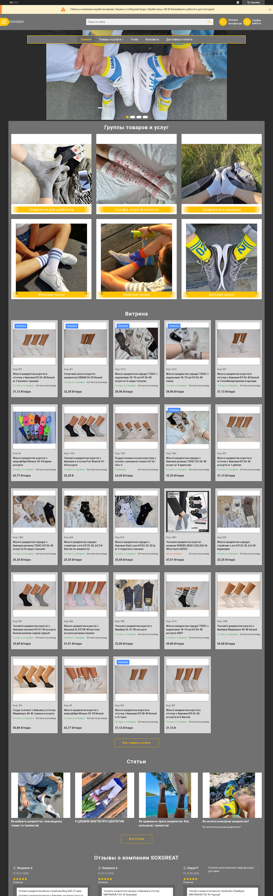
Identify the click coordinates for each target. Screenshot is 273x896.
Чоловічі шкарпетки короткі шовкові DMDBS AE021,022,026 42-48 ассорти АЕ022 (187, 545)
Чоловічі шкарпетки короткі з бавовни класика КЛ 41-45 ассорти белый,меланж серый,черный (34, 629)
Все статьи (136, 839)
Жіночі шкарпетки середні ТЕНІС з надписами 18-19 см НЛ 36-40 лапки (187, 377)
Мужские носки (136, 294)
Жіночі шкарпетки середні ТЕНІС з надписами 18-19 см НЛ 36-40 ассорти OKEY (187, 629)
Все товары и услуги (137, 742)
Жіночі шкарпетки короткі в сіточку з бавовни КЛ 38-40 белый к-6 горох (136, 713)
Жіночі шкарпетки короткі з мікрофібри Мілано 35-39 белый (83, 712)
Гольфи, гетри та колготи (136, 209)
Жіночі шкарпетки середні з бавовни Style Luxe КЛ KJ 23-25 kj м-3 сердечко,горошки (135, 545)
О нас (134, 39)
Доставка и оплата (179, 39)
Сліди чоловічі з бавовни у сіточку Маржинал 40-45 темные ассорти (34, 712)
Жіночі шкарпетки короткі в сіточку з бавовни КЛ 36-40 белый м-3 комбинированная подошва (238, 377)
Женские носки (51, 294)
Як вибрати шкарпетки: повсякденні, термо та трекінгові (36, 823)
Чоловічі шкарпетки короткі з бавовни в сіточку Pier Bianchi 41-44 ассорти (84, 461)
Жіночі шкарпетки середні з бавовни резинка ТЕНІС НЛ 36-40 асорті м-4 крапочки (186, 461)
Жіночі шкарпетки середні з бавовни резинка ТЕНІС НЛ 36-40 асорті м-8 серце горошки (33, 545)
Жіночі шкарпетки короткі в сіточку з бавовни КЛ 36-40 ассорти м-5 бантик (183, 713)
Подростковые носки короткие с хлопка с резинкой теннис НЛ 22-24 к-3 (135, 461)
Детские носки (221, 294)
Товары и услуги (110, 39)
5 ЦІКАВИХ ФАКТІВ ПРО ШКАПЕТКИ (99, 821)
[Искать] (209, 22)
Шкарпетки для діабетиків (51, 209)
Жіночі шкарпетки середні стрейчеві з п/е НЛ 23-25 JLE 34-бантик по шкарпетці (83, 545)
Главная (86, 39)
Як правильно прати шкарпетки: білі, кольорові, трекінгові (164, 823)
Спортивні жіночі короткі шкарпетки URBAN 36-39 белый (83, 375)
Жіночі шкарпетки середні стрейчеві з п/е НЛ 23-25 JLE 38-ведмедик (236, 545)
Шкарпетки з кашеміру (221, 209)
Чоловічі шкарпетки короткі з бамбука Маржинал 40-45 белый (237, 628)
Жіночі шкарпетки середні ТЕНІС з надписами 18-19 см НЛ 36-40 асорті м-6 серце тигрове (136, 377)
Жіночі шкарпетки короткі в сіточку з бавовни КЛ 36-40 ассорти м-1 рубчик (234, 461)
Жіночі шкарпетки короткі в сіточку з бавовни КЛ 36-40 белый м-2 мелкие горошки (34, 377)
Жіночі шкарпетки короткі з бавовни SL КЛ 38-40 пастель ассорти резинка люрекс (82, 629)
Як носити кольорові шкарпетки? (226, 821)
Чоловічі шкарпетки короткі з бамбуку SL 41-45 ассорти (133, 628)
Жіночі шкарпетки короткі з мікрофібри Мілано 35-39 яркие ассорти (32, 461)
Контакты (152, 39)
